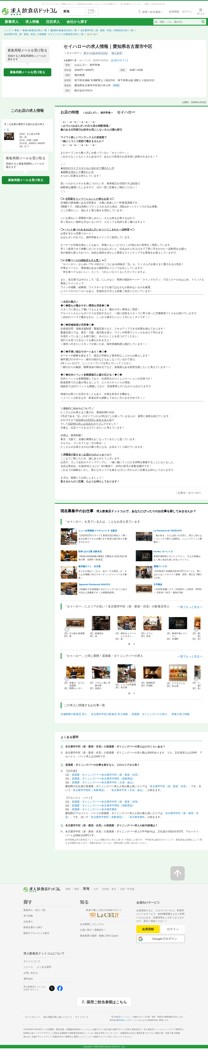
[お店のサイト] (119, 60)
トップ (7, 30)
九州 (95, 889)
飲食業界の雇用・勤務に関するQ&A (99, 935)
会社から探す (77, 22)
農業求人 (74, 1037)
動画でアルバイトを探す (36, 933)
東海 (16, 30)
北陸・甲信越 (127, 889)
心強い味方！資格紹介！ (93, 929)
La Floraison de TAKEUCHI (168, 530)
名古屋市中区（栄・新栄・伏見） (169, 786)
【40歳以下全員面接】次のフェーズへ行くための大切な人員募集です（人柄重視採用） (102, 591)
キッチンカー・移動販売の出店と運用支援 (129, 1033)
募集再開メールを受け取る (27, 72)
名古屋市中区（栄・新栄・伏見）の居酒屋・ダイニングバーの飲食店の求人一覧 (43, 34)
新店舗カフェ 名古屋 (89, 566)
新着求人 (12, 22)
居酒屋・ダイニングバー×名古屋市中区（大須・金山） (103, 782)
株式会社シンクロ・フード (128, 1020)
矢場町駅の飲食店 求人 (74, 714)
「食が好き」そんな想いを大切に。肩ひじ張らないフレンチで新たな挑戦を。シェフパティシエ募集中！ (178, 538)
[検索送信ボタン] (203, 21)
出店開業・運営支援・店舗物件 (68, 1029)
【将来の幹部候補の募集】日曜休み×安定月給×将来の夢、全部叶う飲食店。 (102, 558)
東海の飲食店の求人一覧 (35, 30)
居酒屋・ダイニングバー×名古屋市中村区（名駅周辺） (103, 778)
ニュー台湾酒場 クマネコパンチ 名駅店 (97, 530)
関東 (68, 889)
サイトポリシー (32, 1017)
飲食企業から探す (33, 927)
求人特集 (32, 22)
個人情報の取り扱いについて (57, 1017)
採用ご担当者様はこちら (106, 1002)
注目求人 (53, 22)
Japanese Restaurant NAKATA (94, 584)
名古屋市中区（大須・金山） (128, 790)
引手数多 (158, 584)
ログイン (173, 929)
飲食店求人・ (148, 1029)
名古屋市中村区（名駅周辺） (89, 790)
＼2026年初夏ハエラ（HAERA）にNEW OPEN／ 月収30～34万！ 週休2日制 (178, 591)
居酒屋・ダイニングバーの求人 (149, 714)
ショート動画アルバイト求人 (108, 1037)
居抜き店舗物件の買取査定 (79, 1033)
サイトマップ (81, 1017)
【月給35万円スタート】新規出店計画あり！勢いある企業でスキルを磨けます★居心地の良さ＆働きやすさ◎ (102, 538)
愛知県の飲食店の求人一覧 (63, 30)
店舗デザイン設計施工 (111, 1029)
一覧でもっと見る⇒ (190, 606)
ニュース (28, 967)
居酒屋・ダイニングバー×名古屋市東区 (94, 809)
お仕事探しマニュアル (92, 924)
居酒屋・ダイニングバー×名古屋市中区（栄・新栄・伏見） (106, 774)
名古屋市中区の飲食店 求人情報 (109, 714)
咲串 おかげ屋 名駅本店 (90, 551)
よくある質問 (44, 967)
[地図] (116, 85)
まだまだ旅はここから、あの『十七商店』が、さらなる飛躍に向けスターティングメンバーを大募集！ (102, 574)
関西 (76, 889)
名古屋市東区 (137, 817)
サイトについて (31, 961)
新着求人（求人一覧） (35, 910)
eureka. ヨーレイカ (163, 551)
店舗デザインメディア (47, 1037)
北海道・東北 (109, 889)
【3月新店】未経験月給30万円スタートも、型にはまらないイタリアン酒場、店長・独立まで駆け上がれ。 (178, 574)
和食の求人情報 (180, 714)
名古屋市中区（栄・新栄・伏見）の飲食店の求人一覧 (106, 30)
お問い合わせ (30, 972)
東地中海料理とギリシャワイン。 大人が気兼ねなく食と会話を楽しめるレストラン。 (177, 558)
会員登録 (148, 929)
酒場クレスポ (160, 566)
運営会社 (28, 978)
